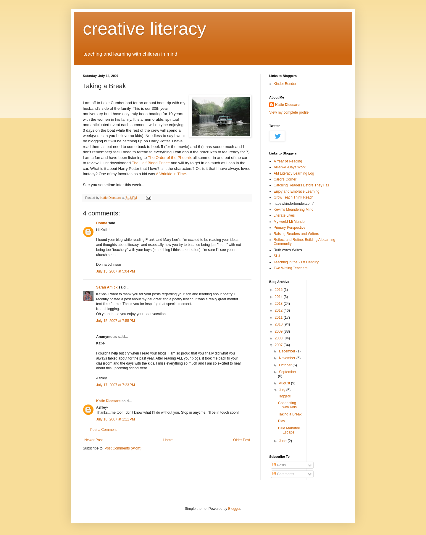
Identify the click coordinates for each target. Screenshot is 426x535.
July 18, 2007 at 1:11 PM (115, 419)
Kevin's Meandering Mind (293, 209)
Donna (101, 223)
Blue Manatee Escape (289, 430)
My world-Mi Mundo (289, 222)
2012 (279, 310)
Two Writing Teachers (290, 268)
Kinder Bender (285, 84)
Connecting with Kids (287, 405)
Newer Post (93, 440)
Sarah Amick (106, 287)
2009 (279, 331)
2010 (279, 324)
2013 (279, 304)
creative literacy (144, 28)
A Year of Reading (288, 161)
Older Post (241, 440)
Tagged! (284, 396)
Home (168, 440)
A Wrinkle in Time (171, 174)
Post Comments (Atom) (122, 448)
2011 (279, 317)
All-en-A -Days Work (290, 167)
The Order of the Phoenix (170, 157)
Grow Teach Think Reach (293, 197)
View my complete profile (289, 112)
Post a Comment (103, 430)
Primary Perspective (289, 227)
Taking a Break (289, 414)
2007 (279, 345)
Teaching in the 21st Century (296, 262)
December (287, 351)
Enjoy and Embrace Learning (297, 191)
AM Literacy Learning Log (294, 173)
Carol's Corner (285, 179)
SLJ (277, 256)
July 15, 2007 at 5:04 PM (115, 271)
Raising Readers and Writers (296, 234)
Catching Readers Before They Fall (301, 185)
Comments (283, 474)
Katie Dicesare (108, 401)
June (283, 441)
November (287, 358)
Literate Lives (284, 215)
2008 (279, 338)
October (286, 365)
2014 (279, 297)
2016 (279, 290)
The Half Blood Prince (151, 163)
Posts (279, 465)
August (285, 383)
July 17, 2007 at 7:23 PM (115, 385)
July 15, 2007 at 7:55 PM (115, 321)
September (287, 372)
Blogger (234, 509)
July (282, 390)
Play (281, 421)
